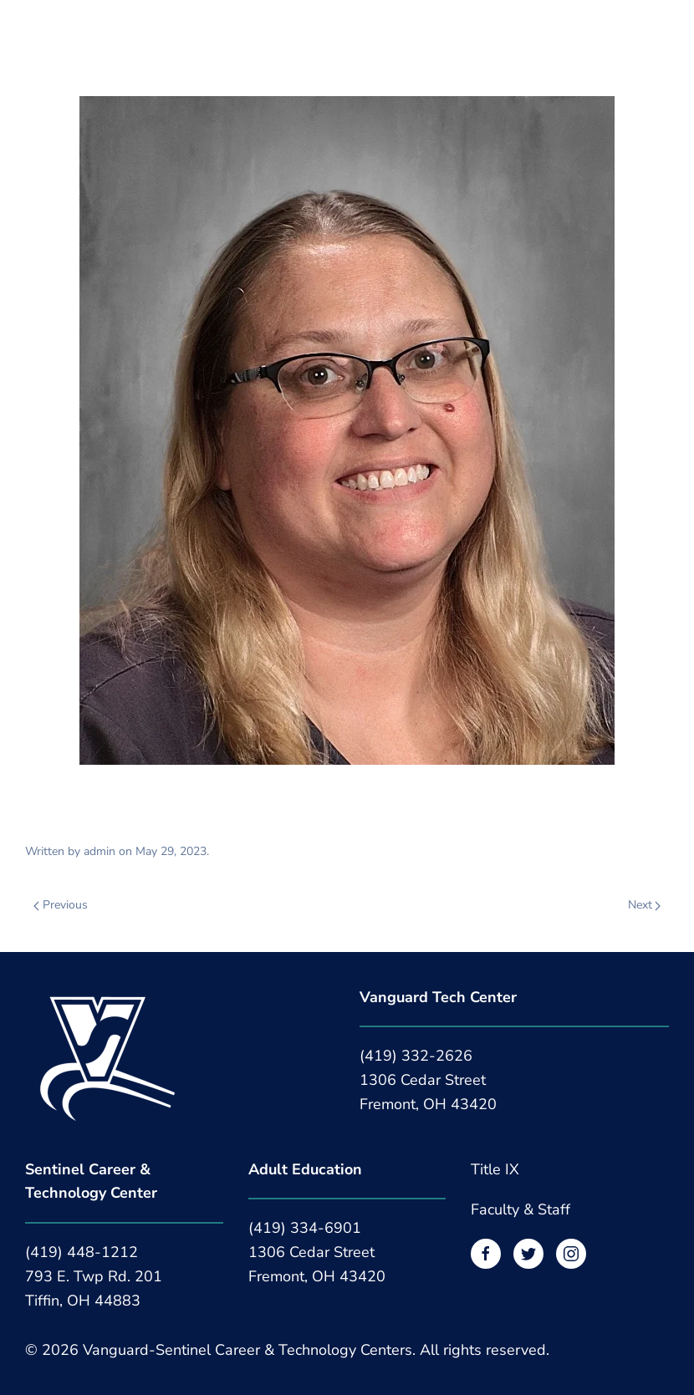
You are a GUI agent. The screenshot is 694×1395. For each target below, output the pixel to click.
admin (99, 851)
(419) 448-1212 (81, 1252)
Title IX (495, 1169)
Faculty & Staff (520, 1209)
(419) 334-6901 (304, 1228)
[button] (33, 31)
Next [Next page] (644, 905)
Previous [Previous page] (60, 905)
